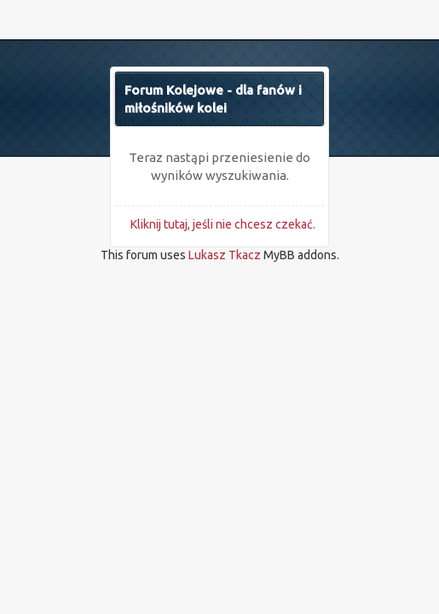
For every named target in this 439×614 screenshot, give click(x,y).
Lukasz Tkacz (224, 255)
